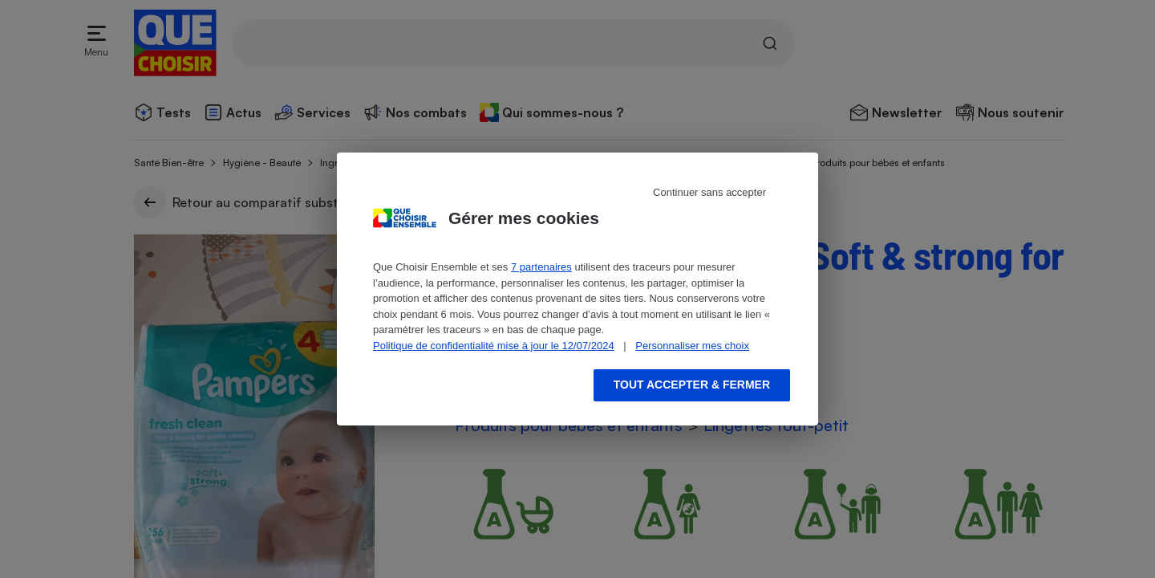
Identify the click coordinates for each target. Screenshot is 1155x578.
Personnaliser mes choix (692, 346)
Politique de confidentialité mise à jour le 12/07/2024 (493, 346)
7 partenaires (541, 267)
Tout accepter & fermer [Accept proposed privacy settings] (692, 384)
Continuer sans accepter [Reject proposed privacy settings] (709, 192)
